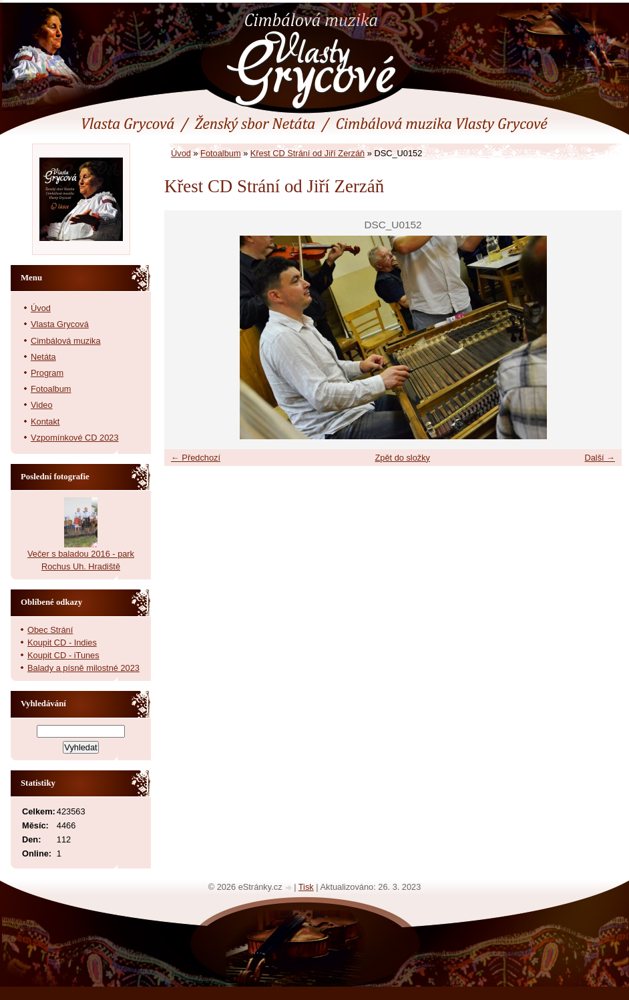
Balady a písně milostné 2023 (83, 668)
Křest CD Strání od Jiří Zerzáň (307, 153)
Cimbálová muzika (66, 341)
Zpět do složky (402, 458)
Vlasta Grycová (60, 324)
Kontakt (45, 422)
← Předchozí (195, 458)
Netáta (43, 357)
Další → (599, 458)
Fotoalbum (220, 153)
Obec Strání (50, 630)
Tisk (306, 887)
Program (47, 373)
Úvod (181, 153)
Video (42, 405)
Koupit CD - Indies (62, 643)
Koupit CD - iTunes (63, 655)
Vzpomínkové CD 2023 (75, 438)
